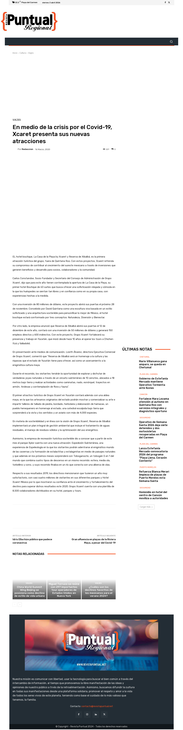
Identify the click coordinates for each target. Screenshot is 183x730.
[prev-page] (15, 605)
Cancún (143, 394)
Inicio (15, 53)
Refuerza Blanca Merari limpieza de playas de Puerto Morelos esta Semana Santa (154, 476)
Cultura (22, 53)
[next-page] (20, 605)
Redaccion (27, 149)
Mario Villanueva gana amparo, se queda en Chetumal (153, 364)
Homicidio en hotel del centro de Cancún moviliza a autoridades (153, 495)
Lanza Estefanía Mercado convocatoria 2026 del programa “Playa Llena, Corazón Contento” (153, 454)
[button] (171, 41)
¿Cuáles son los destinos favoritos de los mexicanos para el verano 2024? (99, 592)
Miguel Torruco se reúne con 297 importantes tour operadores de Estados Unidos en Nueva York (64, 592)
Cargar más (146, 506)
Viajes (31, 53)
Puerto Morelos (148, 467)
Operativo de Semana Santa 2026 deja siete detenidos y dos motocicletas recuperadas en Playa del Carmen (153, 429)
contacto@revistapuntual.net (97, 707)
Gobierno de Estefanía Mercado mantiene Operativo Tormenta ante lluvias (153, 383)
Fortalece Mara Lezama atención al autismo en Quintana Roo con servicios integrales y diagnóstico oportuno (154, 405)
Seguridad (145, 417)
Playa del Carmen (149, 374)
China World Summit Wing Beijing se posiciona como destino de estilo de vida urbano (29, 592)
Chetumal (145, 357)
